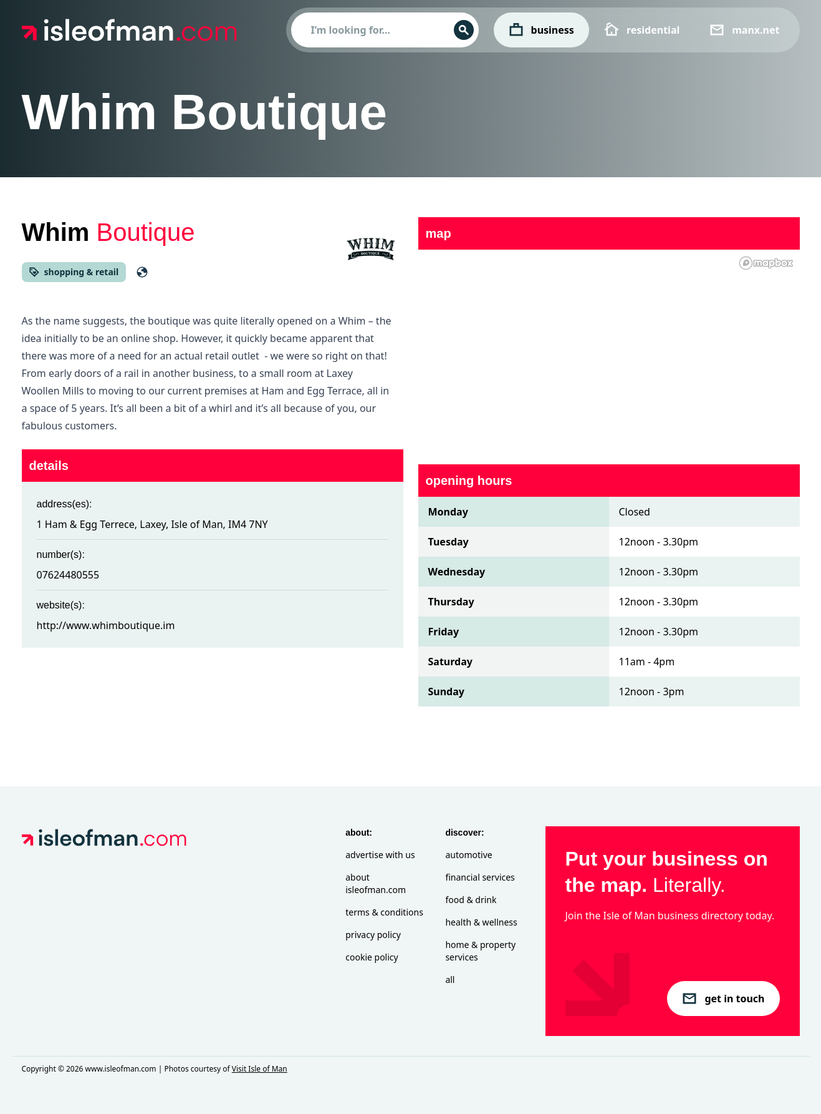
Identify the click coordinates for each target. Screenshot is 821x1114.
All (449, 979)
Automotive (468, 855)
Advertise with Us (380, 855)
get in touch (723, 998)
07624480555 (68, 575)
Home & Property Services (480, 951)
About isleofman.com (375, 883)
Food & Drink (470, 900)
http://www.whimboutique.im (106, 625)
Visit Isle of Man (259, 1068)
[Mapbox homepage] (766, 263)
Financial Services (479, 877)
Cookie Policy (371, 957)
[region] (609, 349)
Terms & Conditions (384, 912)
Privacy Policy (373, 935)
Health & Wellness (481, 922)
